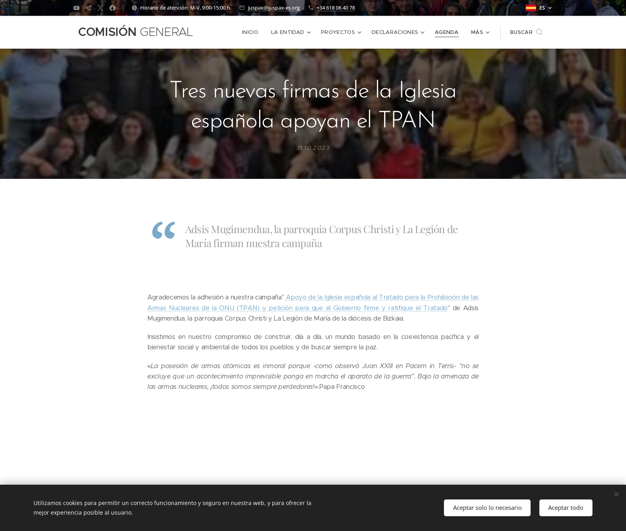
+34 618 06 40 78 (336, 7)
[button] (526, 32)
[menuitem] (254, 32)
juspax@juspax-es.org (274, 7)
